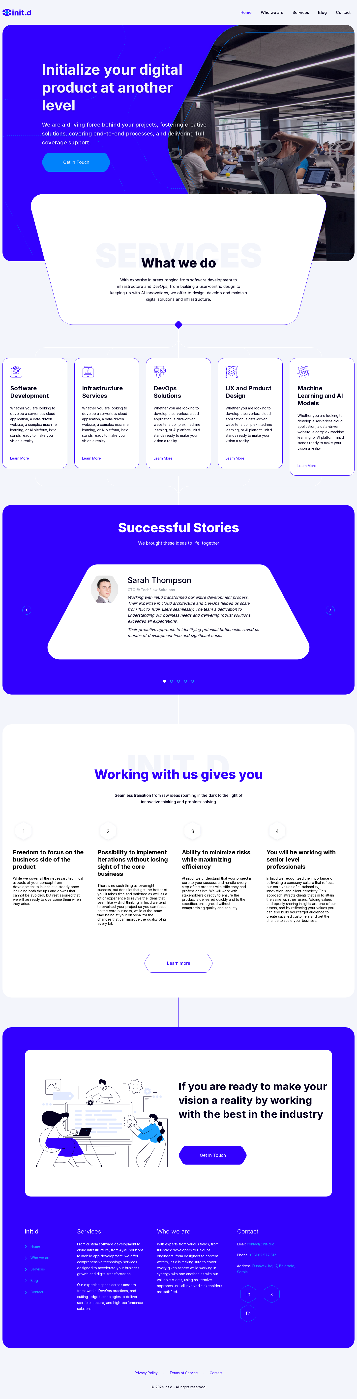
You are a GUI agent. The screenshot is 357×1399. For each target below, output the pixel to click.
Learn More (19, 458)
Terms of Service (184, 1373)
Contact (343, 12)
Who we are (272, 12)
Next (330, 610)
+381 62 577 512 (262, 1255)
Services (301, 12)
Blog (322, 12)
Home (246, 12)
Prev (26, 610)
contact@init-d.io (260, 1244)
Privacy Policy (146, 1373)
